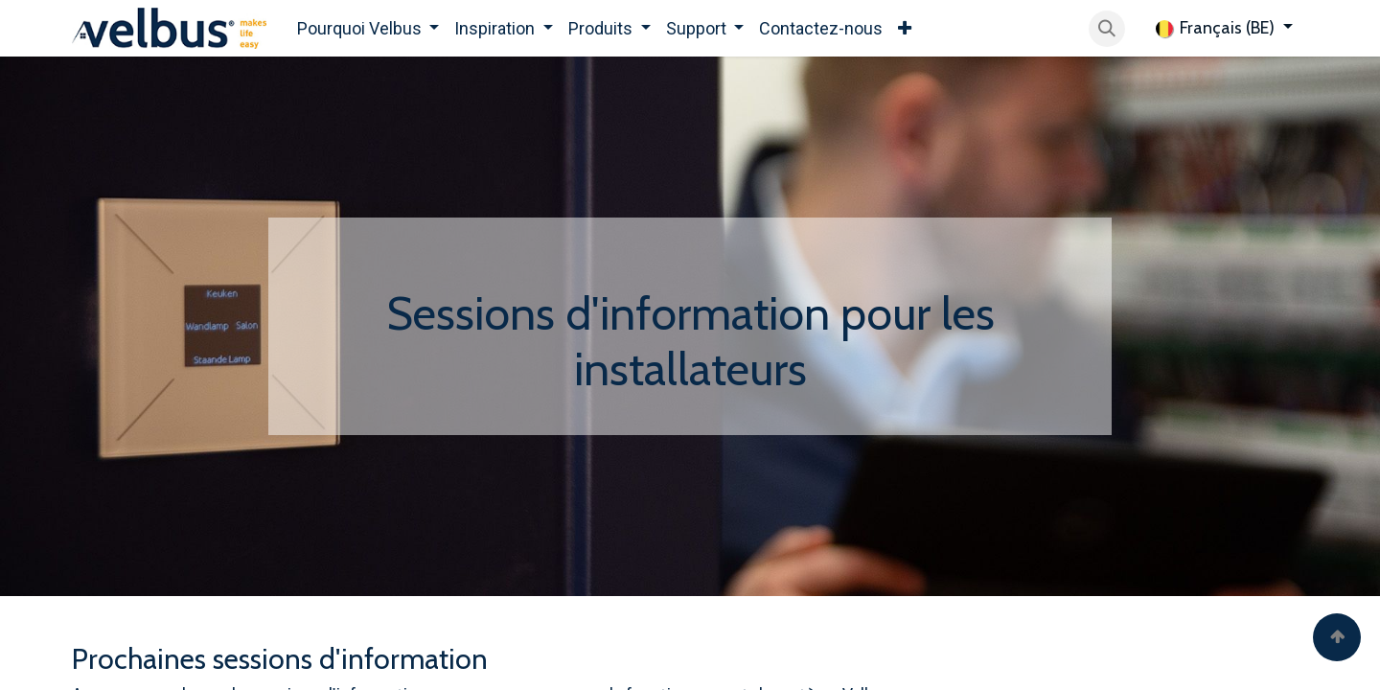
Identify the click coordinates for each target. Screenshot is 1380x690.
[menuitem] (368, 28)
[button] (1107, 29)
